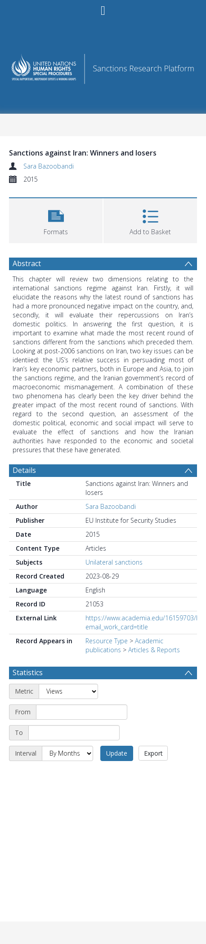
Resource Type (106, 641)
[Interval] (67, 753)
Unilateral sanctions (114, 562)
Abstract (27, 263)
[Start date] (81, 712)
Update (116, 753)
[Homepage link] (103, 66)
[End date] (74, 732)
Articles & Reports (154, 650)
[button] (56, 219)
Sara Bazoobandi (48, 166)
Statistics (28, 672)
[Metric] (68, 691)
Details (24, 470)
